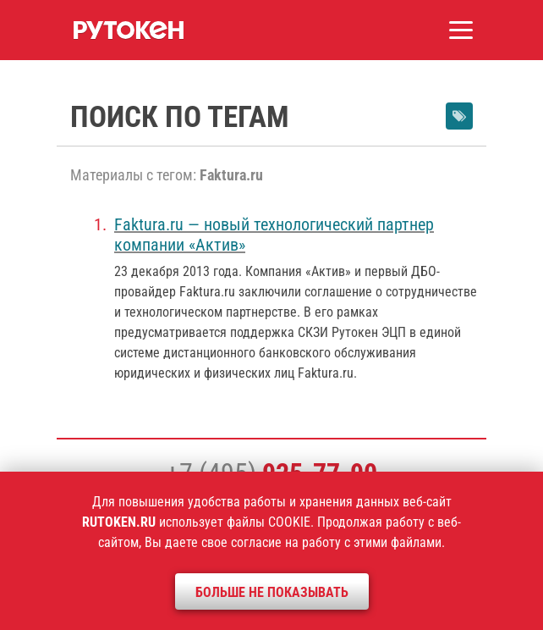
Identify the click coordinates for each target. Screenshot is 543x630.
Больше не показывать (271, 592)
